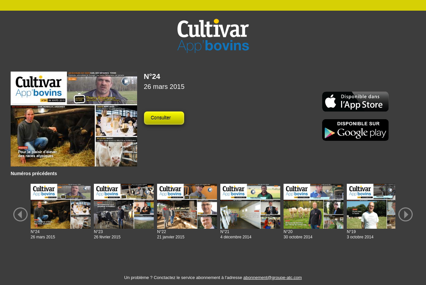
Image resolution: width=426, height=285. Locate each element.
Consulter (161, 118)
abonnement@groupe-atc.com (272, 277)
